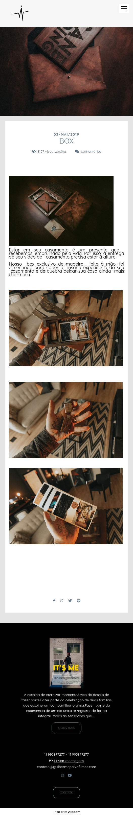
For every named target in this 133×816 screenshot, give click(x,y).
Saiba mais (66, 728)
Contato (66, 792)
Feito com (66, 812)
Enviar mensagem (69, 760)
